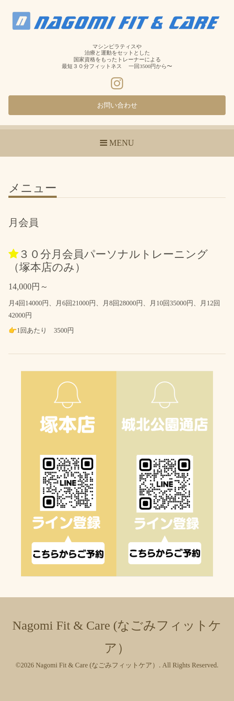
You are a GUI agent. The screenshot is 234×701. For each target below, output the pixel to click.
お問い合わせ (117, 105)
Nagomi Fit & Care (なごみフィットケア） (97, 665)
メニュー (32, 188)
